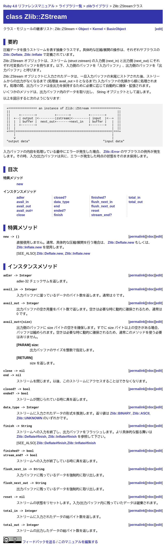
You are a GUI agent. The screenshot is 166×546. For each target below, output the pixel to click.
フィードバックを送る (39, 542)
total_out (136, 202)
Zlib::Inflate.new (29, 247)
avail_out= (25, 210)
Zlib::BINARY (120, 413)
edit (159, 29)
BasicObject (116, 29)
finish (58, 215)
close (21, 215)
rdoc (150, 236)
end (57, 206)
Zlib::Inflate (33, 54)
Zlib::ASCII (141, 413)
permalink (137, 236)
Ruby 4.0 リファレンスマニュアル (28, 6)
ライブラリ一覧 (70, 6)
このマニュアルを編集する (78, 542)
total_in (134, 197)
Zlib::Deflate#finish (31, 436)
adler (20, 197)
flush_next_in (101, 202)
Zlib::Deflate (12, 54)
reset (95, 210)
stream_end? (101, 215)
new (20, 184)
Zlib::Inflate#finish (62, 436)
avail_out (24, 206)
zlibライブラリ (97, 6)
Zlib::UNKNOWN (29, 418)
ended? (60, 210)
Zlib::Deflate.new (121, 242)
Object (84, 29)
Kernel (98, 29)
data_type (61, 202)
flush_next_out (103, 206)
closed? (60, 197)
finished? (98, 197)
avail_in (23, 202)
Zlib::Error (112, 151)
